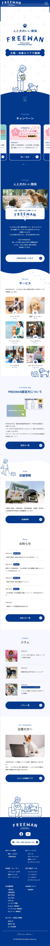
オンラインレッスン (34, 863)
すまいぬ (10, 902)
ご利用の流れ (12, 858)
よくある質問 (12, 928)
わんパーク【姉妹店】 (15, 913)
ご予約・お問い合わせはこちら (25, 844)
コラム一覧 (25, 706)
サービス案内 (11, 852)
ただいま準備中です (25, 780)
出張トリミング (12, 876)
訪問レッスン (32, 861)
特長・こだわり (12, 855)
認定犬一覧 (25, 446)
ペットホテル (32, 879)
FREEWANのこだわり (25, 258)
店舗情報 (25, 520)
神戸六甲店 (11, 896)
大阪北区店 (11, 894)
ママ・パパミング (13, 879)
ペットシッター (32, 873)
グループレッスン (33, 858)
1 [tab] (23, 164)
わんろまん (11, 899)
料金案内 (30, 891)
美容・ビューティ (13, 870)
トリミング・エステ (14, 873)
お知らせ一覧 (25, 619)
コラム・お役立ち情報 (14, 919)
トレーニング (31, 852)
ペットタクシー (32, 876)
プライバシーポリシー (25, 936)
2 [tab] (25, 164)
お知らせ (10, 923)
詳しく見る (25, 157)
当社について (31, 888)
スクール (30, 855)
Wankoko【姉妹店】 (14, 907)
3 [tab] (26, 164)
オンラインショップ (34, 881)
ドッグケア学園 (12, 905)
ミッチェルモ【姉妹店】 (15, 910)
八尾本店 (10, 891)
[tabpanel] (25, 140)
